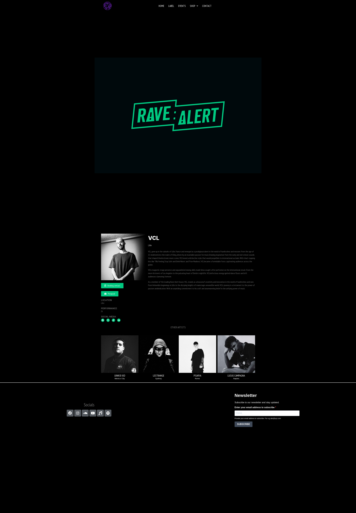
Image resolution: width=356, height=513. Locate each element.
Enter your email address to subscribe (255, 407)
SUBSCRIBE (243, 424)
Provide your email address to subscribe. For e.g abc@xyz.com (258, 418)
